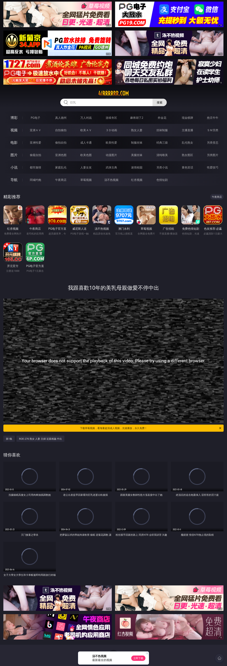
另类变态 (212, 142)
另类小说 (162, 167)
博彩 (14, 117)
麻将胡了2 (136, 118)
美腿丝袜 (136, 155)
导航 (14, 179)
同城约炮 (35, 180)
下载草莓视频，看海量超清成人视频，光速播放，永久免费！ (151, 428)
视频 (14, 130)
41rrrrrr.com (113, 93)
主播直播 (187, 130)
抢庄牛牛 (212, 118)
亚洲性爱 (35, 142)
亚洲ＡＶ (35, 130)
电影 (14, 142)
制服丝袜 (136, 142)
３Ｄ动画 (111, 130)
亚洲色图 (61, 155)
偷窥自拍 (35, 155)
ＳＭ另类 (212, 130)
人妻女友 (86, 167)
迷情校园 (136, 167)
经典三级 (162, 142)
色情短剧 (162, 180)
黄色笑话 (187, 167)
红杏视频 (136, 180)
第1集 (9, 438)
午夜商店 (61, 180)
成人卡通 (86, 142)
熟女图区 (187, 155)
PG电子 (35, 118)
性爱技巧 (212, 167)
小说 (14, 167)
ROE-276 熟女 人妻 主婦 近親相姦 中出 (40, 438)
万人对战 (86, 118)
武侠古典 (111, 167)
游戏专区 (111, 118)
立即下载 (138, 658)
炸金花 (162, 118)
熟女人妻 (136, 130)
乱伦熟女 (187, 142)
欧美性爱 (111, 142)
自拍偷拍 (61, 130)
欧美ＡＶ (86, 130)
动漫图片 (111, 155)
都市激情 (35, 167)
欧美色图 (86, 155)
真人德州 (61, 118)
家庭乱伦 (61, 167)
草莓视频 (86, 180)
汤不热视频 (111, 180)
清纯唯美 (162, 155)
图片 (14, 154)
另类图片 (212, 155)
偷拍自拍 (61, 142)
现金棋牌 (187, 118)
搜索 (159, 102)
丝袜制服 (162, 130)
